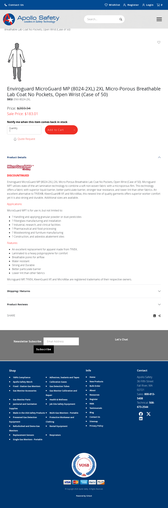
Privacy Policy (96, 425)
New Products (96, 381)
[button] (14, 5)
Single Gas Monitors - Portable (27, 439)
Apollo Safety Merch (22, 381)
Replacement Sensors (23, 435)
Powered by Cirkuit (84, 496)
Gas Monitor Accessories (24, 390)
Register (94, 399)
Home (92, 377)
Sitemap (94, 421)
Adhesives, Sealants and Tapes (64, 377)
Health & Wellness (58, 399)
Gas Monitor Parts (21, 399)
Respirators (55, 435)
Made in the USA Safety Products (29, 412)
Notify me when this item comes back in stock (37, 122)
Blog (92, 412)
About (92, 390)
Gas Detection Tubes (59, 386)
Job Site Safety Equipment (62, 404)
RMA (92, 403)
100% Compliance (21, 377)
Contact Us (95, 417)
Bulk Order (95, 386)
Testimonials (96, 408)
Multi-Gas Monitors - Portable (64, 412)
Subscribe (43, 349)
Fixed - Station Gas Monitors (26, 386)
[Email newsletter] (61, 341)
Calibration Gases (58, 381)
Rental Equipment (58, 426)
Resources (94, 394)
